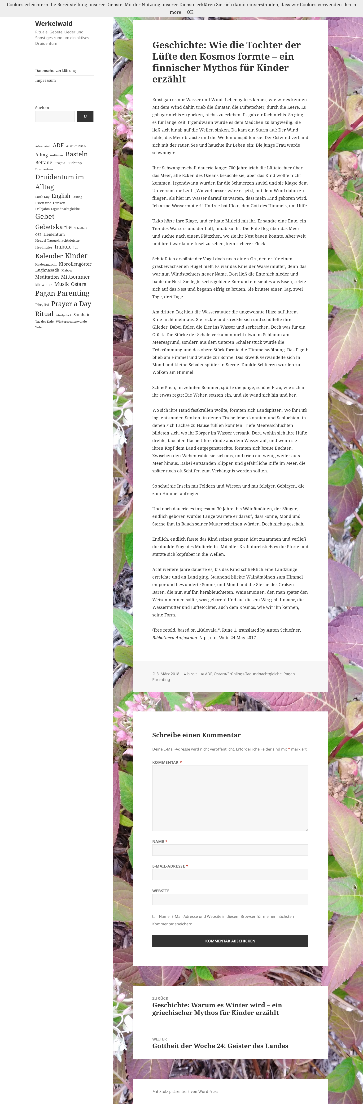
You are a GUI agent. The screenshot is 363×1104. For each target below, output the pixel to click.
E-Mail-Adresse (170, 866)
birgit (192, 673)
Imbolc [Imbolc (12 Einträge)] (63, 246)
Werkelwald (54, 23)
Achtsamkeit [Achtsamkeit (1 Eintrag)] (43, 146)
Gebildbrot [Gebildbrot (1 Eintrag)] (80, 228)
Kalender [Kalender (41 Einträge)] (49, 255)
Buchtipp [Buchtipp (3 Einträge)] (74, 163)
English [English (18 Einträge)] (61, 195)
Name (160, 841)
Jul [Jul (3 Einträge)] (75, 247)
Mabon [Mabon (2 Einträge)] (66, 270)
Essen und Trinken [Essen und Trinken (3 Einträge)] (50, 203)
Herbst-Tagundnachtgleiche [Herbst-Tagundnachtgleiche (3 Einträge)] (57, 240)
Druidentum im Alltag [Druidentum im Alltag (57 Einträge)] (59, 181)
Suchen (42, 107)
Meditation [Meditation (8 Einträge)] (47, 277)
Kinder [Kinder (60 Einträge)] (76, 255)
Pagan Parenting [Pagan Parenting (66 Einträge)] (62, 293)
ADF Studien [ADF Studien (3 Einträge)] (76, 146)
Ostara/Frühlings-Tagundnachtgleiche (248, 673)
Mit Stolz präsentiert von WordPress (185, 1091)
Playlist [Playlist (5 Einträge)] (42, 304)
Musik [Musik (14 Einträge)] (61, 284)
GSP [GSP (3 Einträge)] (38, 234)
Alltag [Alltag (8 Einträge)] (41, 155)
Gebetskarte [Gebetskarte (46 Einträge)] (53, 226)
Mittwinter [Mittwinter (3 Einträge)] (43, 284)
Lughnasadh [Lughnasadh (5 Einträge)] (47, 270)
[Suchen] (85, 116)
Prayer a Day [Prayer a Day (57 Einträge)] (71, 303)
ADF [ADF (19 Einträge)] (58, 145)
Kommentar (167, 762)
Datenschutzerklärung (55, 70)
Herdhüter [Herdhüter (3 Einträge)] (43, 247)
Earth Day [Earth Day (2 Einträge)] (42, 197)
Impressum (45, 80)
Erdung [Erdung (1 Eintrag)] (77, 197)
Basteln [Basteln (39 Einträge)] (77, 154)
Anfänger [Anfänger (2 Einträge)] (56, 155)
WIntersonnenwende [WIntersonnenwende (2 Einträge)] (71, 321)
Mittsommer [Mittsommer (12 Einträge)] (75, 276)
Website (160, 890)
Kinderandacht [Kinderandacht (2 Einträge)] (46, 264)
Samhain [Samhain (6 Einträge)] (82, 314)
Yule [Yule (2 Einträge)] (38, 327)
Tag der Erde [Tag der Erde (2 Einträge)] (44, 321)
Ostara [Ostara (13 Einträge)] (79, 284)
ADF (208, 673)
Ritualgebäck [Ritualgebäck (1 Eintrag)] (63, 315)
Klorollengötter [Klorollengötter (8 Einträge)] (75, 264)
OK (190, 12)
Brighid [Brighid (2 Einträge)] (59, 163)
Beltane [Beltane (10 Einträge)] (43, 162)
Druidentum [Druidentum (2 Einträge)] (44, 169)
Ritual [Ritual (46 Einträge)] (44, 313)
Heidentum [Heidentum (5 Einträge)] (54, 234)
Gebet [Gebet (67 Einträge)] (44, 216)
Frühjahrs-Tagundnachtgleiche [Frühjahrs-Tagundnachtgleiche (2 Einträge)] (57, 209)
